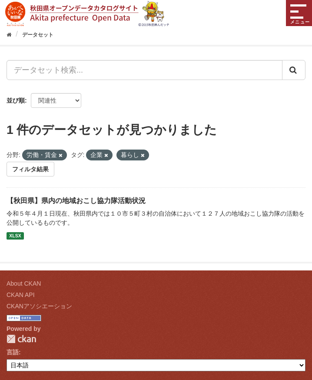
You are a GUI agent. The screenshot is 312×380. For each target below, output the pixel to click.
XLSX (15, 235)
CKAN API (21, 294)
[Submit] (293, 70)
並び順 (16, 100)
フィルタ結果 (30, 169)
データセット (37, 35)
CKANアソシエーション (39, 306)
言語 (13, 352)
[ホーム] (9, 35)
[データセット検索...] (144, 70)
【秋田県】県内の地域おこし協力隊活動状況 (76, 200)
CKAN (21, 338)
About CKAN (24, 283)
